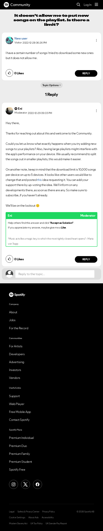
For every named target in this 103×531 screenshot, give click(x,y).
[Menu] (96, 4)
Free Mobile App (20, 412)
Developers (17, 354)
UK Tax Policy (36, 523)
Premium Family (19, 454)
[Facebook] (37, 484)
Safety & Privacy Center (28, 511)
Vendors (14, 378)
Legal (11, 511)
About (13, 312)
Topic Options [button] (50, 85)
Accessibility (48, 517)
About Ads (33, 517)
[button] (96, 40)
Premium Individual (21, 438)
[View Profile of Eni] (20, 108)
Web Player (16, 404)
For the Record (18, 328)
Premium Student (20, 462)
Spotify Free (17, 469)
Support (14, 396)
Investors (15, 370)
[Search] (78, 5)
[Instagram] (13, 484)
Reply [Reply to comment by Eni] (86, 259)
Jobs (12, 320)
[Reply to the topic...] (54, 274)
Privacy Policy (48, 511)
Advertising (16, 362)
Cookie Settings (17, 517)
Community (17, 4)
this (39, 180)
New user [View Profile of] (20, 38)
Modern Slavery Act (18, 523)
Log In (87, 5)
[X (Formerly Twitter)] (25, 484)
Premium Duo (18, 446)
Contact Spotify (19, 420)
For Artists (16, 346)
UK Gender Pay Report (56, 523)
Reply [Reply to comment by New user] (86, 73)
